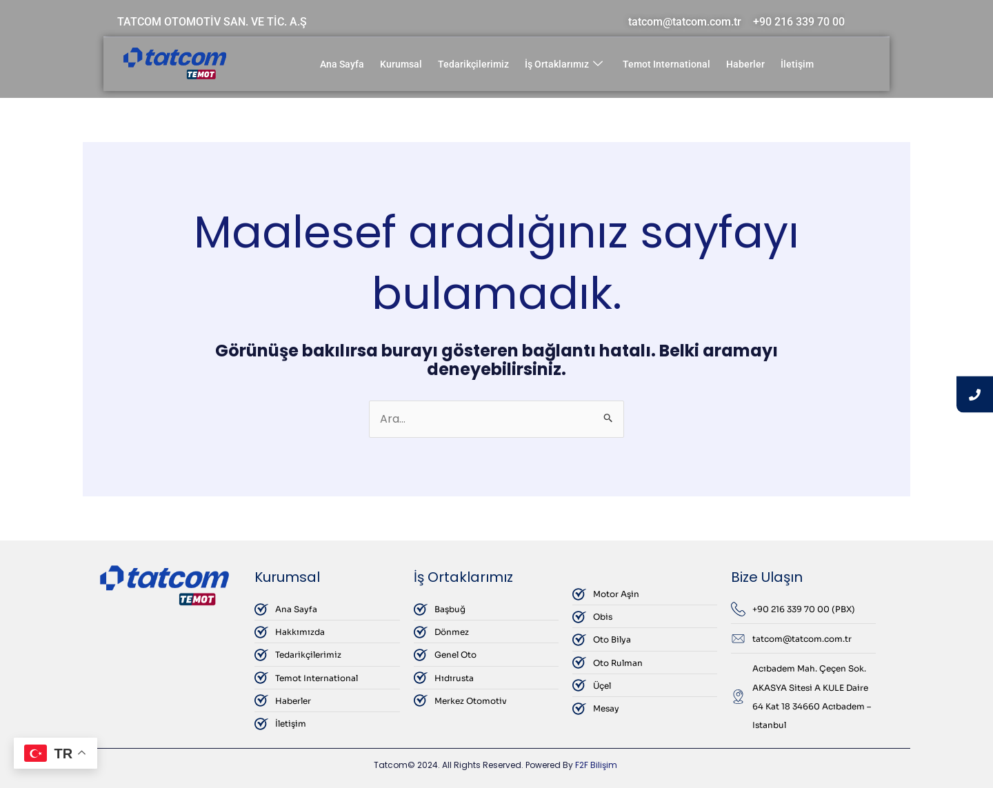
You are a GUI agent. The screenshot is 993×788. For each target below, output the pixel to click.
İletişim (797, 64)
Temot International (666, 64)
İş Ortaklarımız (564, 64)
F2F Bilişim (596, 765)
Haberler (745, 64)
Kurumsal (401, 64)
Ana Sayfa (342, 64)
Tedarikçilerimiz (473, 64)
